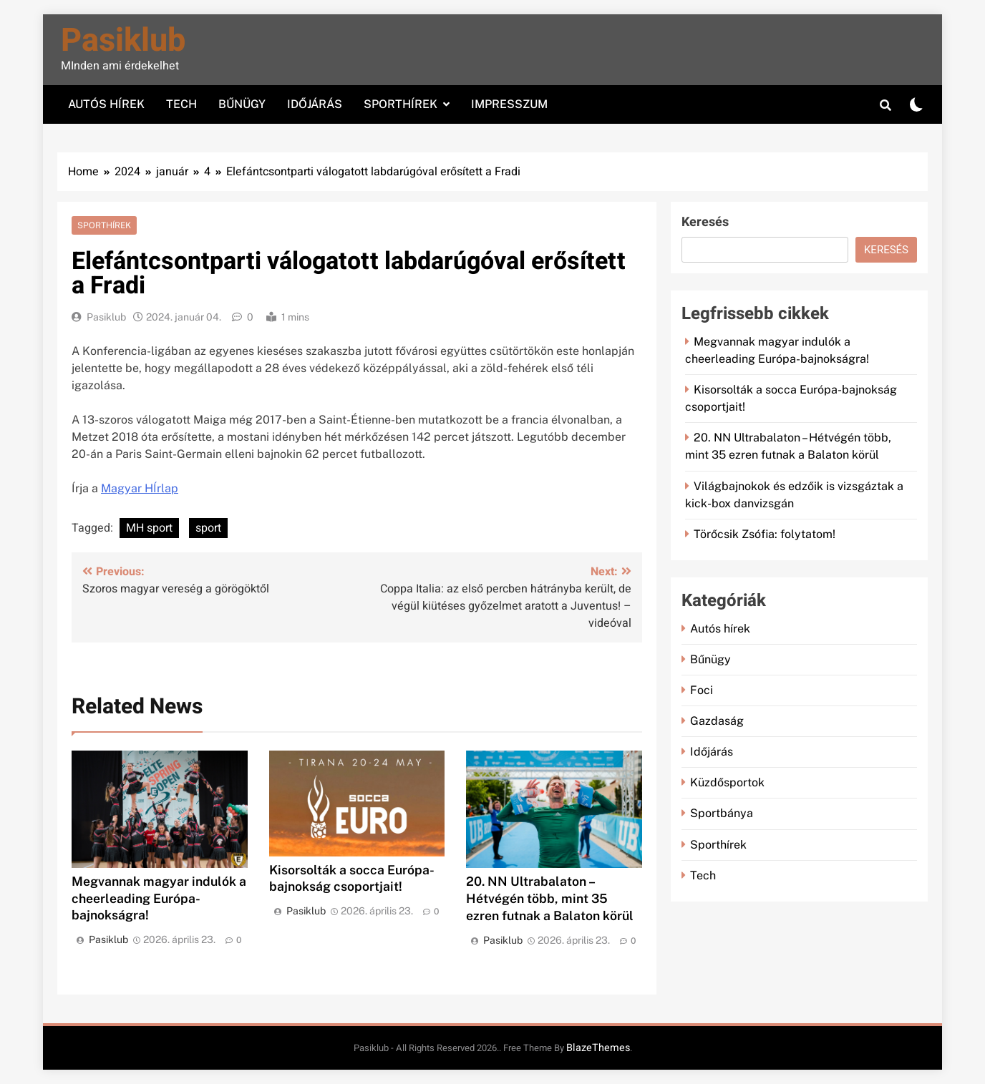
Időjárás (314, 104)
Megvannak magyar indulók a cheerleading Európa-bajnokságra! (159, 898)
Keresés (705, 222)
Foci (701, 690)
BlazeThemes (598, 1047)
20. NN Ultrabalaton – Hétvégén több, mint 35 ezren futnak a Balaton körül (550, 898)
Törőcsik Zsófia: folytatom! (764, 534)
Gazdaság (717, 721)
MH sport (149, 528)
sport (208, 528)
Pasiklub (123, 40)
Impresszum (509, 104)
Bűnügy (242, 104)
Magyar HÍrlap (139, 488)
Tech (181, 104)
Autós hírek (106, 104)
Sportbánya (721, 813)
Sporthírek (400, 104)
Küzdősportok (727, 782)
